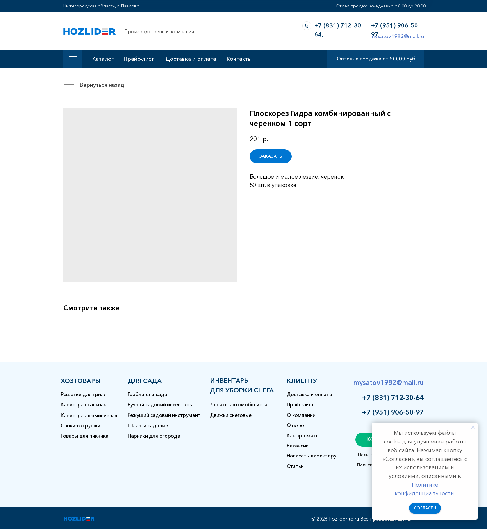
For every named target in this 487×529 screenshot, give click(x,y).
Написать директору (311, 455)
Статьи (295, 466)
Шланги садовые (148, 425)
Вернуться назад (102, 85)
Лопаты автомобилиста (238, 404)
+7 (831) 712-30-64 (393, 398)
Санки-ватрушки (80, 425)
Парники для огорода (154, 436)
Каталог (103, 58)
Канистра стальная (84, 404)
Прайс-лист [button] (138, 58)
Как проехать (303, 435)
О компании (301, 415)
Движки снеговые (231, 415)
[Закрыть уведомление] (473, 427)
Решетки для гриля (84, 394)
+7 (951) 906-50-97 (393, 412)
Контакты (239, 58)
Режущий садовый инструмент (164, 415)
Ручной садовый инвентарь (160, 404)
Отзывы (296, 425)
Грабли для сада (147, 394)
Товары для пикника (84, 436)
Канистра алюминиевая (89, 415)
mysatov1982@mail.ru (397, 36)
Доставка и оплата (190, 58)
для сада (145, 381)
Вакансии (298, 446)
